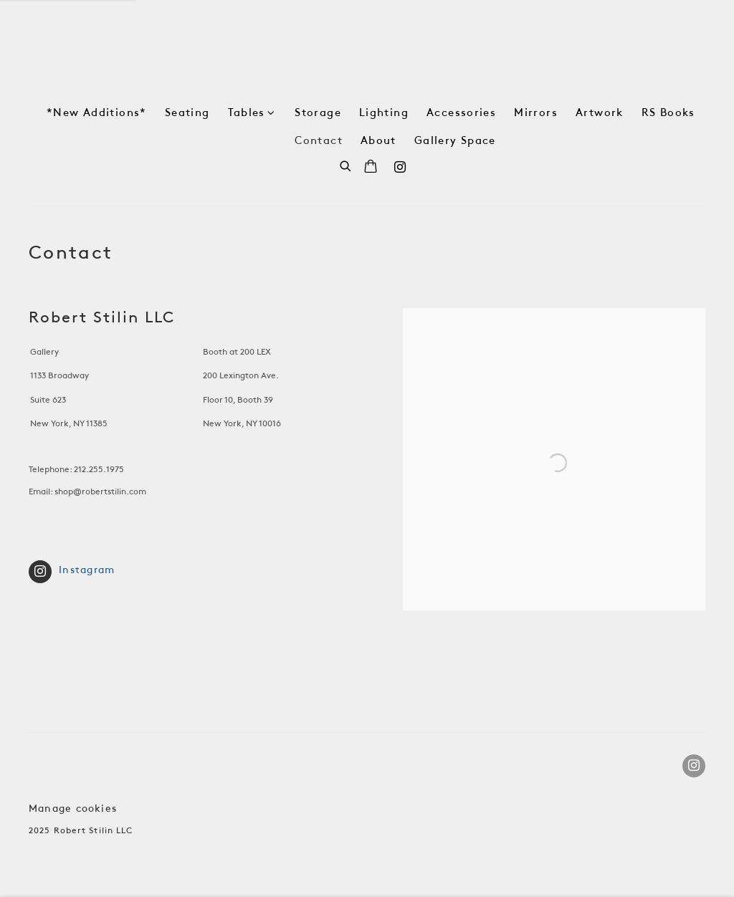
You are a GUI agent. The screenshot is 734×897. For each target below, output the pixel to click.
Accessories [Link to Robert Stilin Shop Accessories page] (461, 113)
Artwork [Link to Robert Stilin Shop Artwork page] (600, 113)
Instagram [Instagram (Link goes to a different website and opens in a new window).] (72, 571)
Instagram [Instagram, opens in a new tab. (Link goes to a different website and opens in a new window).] (400, 167)
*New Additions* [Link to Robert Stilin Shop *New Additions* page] (97, 113)
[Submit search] (346, 165)
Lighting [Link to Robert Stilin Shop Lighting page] (384, 113)
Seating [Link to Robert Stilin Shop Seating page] (187, 113)
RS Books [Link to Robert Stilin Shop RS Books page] (668, 113)
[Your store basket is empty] (370, 167)
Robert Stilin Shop (367, 49)
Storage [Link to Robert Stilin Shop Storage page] (318, 113)
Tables (246, 113)
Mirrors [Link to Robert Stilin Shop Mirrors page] (536, 113)
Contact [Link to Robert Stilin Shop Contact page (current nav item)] (319, 141)
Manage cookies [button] (73, 809)
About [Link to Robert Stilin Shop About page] (378, 141)
